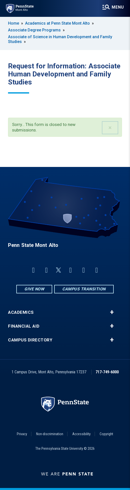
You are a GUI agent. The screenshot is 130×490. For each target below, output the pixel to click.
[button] (110, 127)
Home (13, 23)
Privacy (22, 434)
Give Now (34, 289)
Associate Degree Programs (34, 30)
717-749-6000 (107, 372)
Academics (21, 312)
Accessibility (81, 434)
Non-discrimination (49, 434)
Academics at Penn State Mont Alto (57, 23)
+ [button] (112, 312)
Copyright (106, 434)
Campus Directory (30, 340)
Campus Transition (84, 289)
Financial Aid (24, 326)
